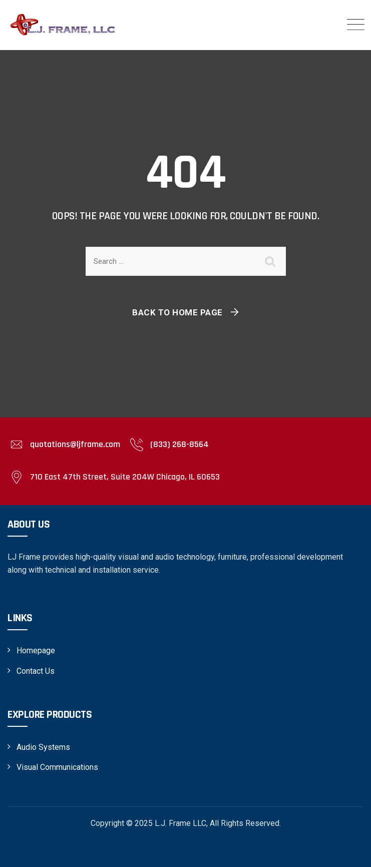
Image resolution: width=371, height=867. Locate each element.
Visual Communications (57, 767)
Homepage (36, 650)
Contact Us (36, 671)
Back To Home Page (177, 312)
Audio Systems (43, 747)
